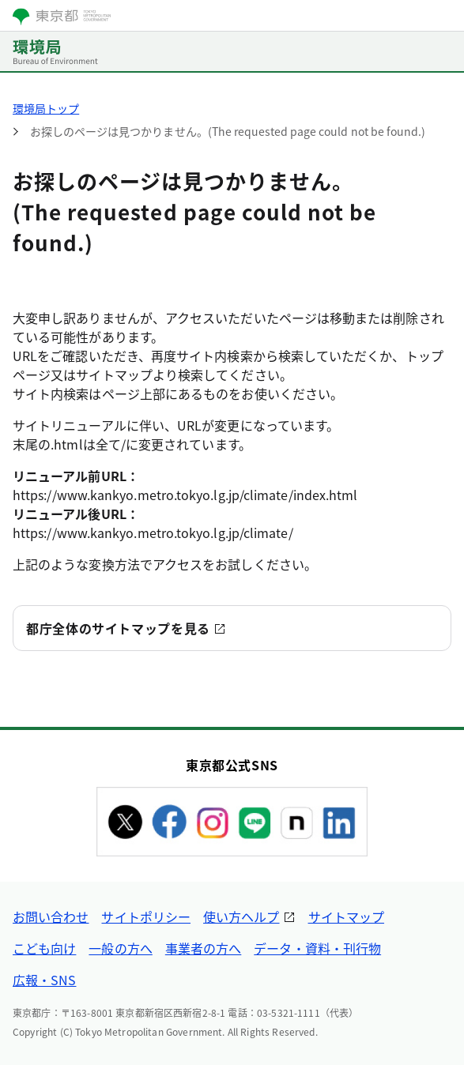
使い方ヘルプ (241, 916)
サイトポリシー (146, 916)
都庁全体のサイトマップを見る (118, 628)
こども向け (44, 948)
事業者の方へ (203, 948)
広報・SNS (44, 979)
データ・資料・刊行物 (317, 948)
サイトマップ (346, 916)
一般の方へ (120, 948)
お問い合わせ (51, 916)
